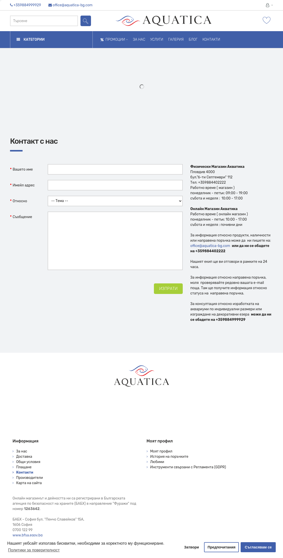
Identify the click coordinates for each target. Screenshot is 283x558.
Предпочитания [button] (222, 547)
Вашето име (23, 169)
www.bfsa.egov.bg (28, 535)
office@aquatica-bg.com (72, 5)
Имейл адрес (24, 185)
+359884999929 (27, 5)
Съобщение (22, 217)
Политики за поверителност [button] (34, 550)
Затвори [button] (191, 547)
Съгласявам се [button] (258, 547)
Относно (20, 201)
